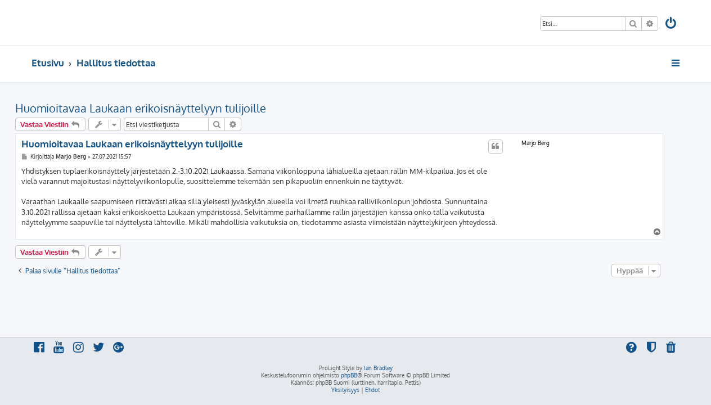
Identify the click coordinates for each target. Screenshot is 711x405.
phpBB (349, 375)
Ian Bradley (378, 367)
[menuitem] (672, 24)
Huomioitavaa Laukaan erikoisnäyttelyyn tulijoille (157, 108)
